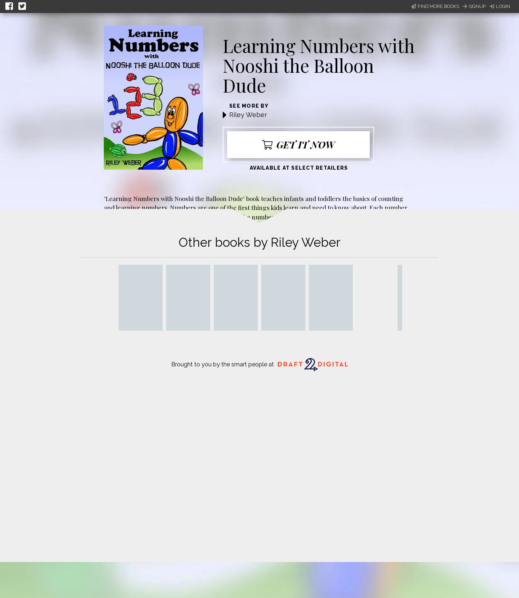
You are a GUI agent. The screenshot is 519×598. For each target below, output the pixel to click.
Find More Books (435, 6)
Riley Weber (248, 115)
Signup (474, 6)
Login (499, 6)
